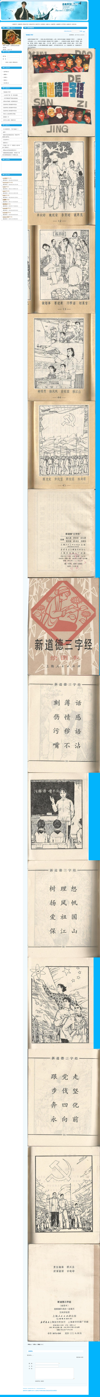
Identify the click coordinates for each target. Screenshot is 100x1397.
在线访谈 (74, 24)
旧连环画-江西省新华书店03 (10, 104)
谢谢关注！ (6, 142)
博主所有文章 (67, 31)
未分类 (5, 83)
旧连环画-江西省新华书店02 (10, 107)
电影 (5, 80)
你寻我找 (63, 24)
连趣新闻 (20, 24)
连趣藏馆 (58, 24)
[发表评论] (37, 1383)
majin (4, 186)
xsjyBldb (5, 178)
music (4, 191)
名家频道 (43, 24)
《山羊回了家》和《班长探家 (10, 95)
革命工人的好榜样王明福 (9, 113)
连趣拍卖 (68, 24)
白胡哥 (4, 199)
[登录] (7, 62)
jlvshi (4, 195)
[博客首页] (15, 62)
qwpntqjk (5, 208)
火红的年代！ (6, 139)
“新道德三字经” (7, 92)
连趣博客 (53, 24)
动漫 (5, 77)
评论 (29, 1344)
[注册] (10, 62)
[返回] (42, 1383)
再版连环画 (25, 24)
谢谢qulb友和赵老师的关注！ (10, 150)
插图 (5, 74)
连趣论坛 (48, 24)
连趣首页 (14, 24)
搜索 (81, 31)
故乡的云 (5, 204)
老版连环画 (32, 24)
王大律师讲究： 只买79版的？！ (11, 129)
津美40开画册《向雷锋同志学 (10, 101)
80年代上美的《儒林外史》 (10, 120)
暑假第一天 (6, 117)
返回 (84, 31)
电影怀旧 (37, 24)
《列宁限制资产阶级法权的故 (10, 98)
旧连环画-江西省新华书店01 (10, 110)
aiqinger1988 (6, 217)
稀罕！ (4, 132)
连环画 (5, 71)
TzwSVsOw (5, 182)
